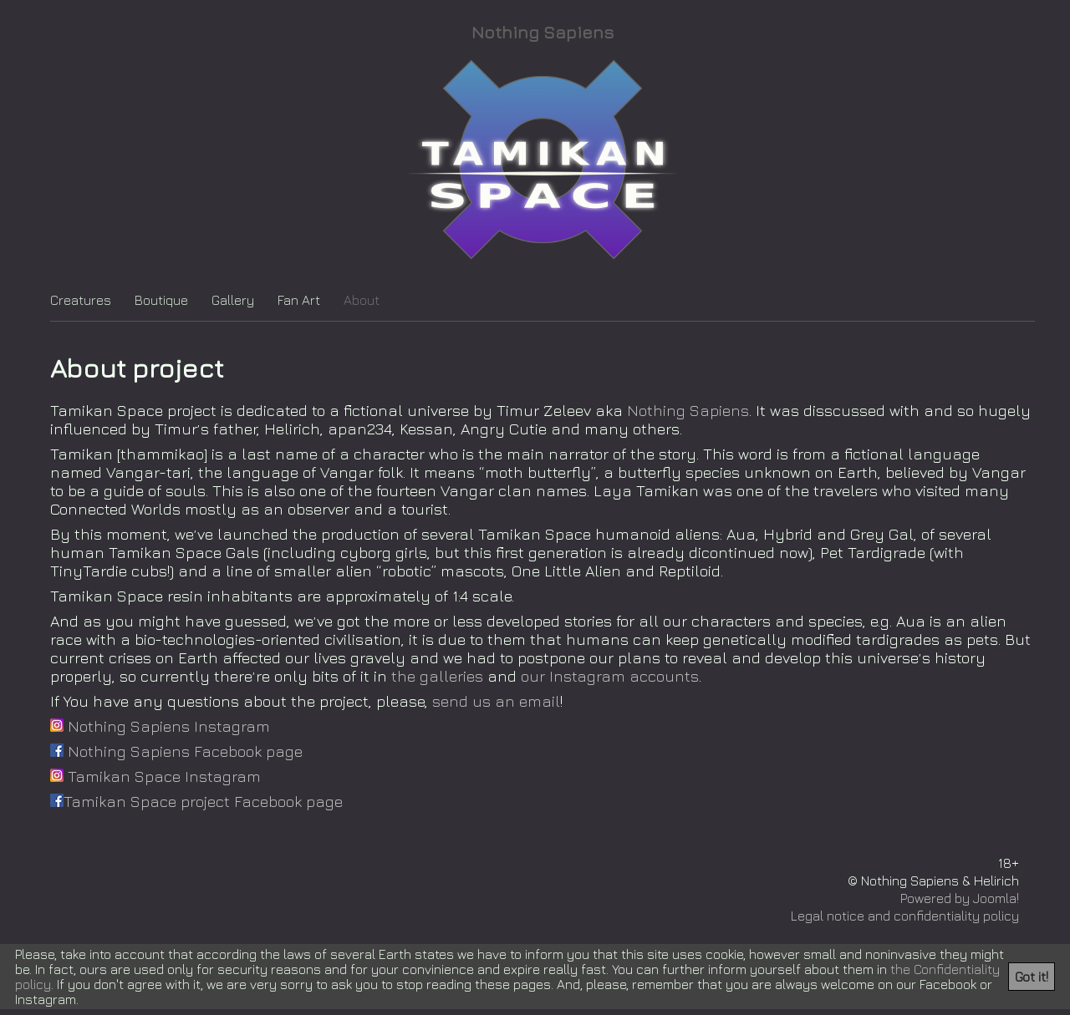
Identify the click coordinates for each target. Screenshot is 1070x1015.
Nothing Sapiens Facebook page (176, 751)
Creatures (80, 299)
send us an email (496, 701)
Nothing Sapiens (542, 32)
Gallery (232, 299)
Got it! (1031, 976)
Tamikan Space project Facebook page (196, 801)
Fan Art (299, 299)
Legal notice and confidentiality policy (905, 915)
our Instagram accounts (610, 676)
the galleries (437, 676)
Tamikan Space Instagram (155, 776)
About (362, 299)
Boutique (161, 299)
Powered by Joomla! (959, 898)
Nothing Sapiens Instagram (160, 726)
